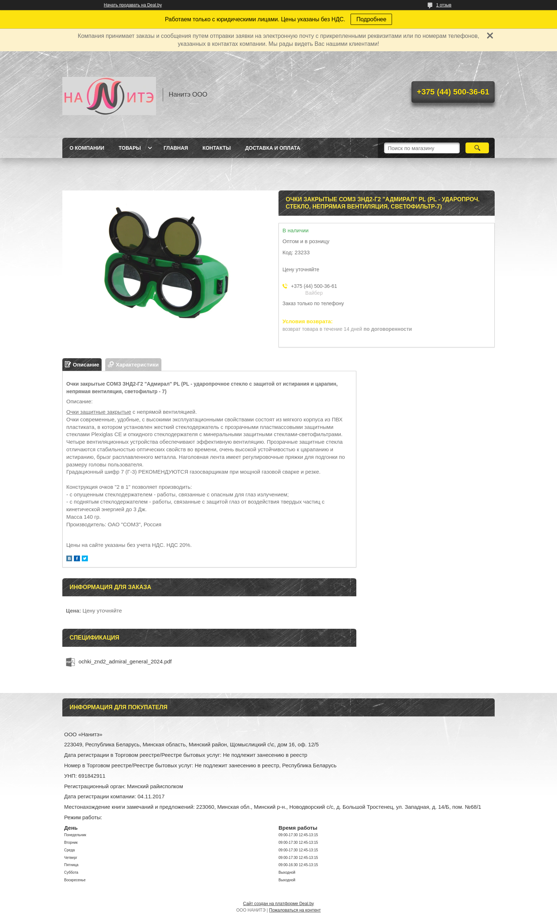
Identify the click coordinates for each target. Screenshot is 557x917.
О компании (87, 148)
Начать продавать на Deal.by (133, 5)
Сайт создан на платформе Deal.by (278, 903)
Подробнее (371, 19)
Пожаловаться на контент (295, 910)
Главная (176, 148)
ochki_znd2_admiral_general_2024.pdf (125, 661)
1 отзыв (443, 5)
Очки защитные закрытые (98, 412)
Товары (130, 148)
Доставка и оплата (272, 148)
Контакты (216, 148)
